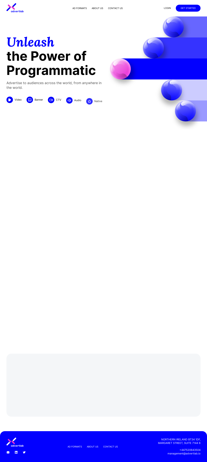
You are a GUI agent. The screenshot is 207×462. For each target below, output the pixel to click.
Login (167, 8)
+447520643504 (190, 450)
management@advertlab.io (184, 453)
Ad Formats (79, 8)
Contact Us (115, 8)
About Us (97, 8)
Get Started (188, 8)
